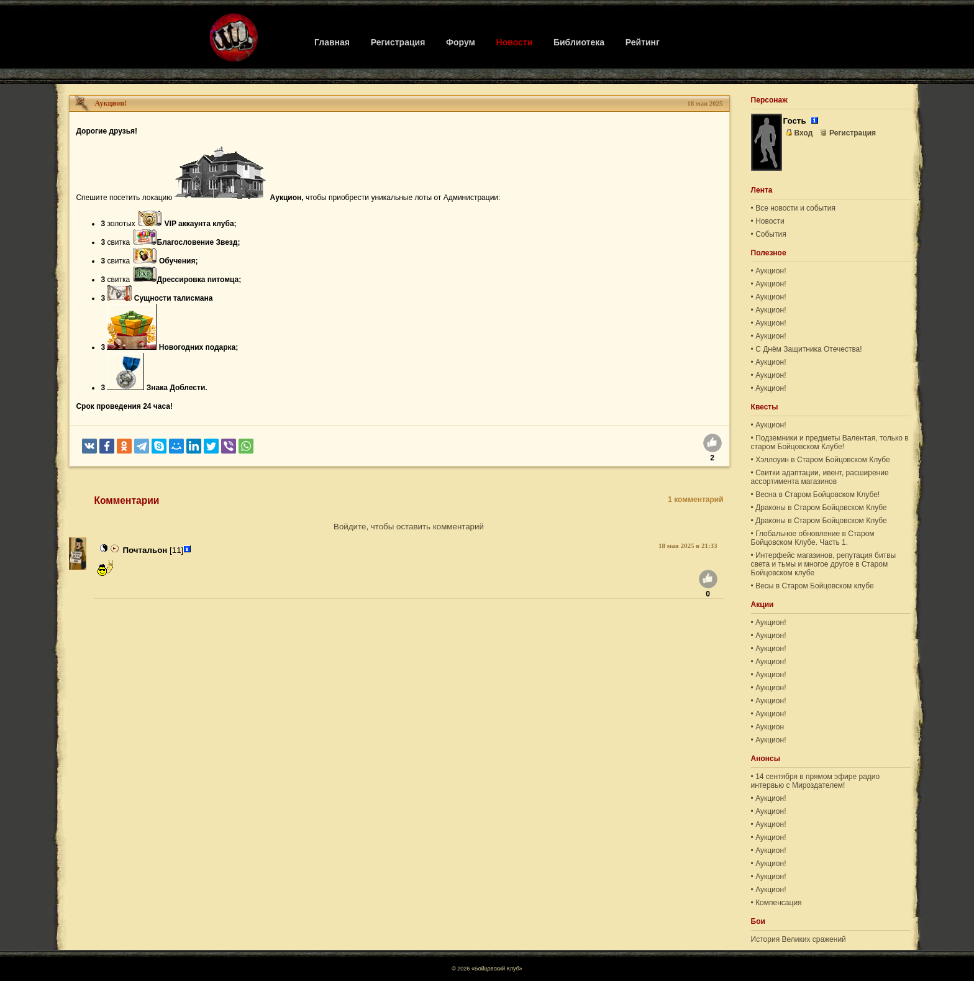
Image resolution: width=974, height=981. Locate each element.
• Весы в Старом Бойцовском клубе (812, 586)
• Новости (768, 221)
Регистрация (398, 42)
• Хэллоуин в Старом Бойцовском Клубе (820, 459)
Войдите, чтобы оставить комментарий (409, 526)
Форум (460, 42)
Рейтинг (643, 42)
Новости (514, 42)
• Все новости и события (793, 208)
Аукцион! (110, 103)
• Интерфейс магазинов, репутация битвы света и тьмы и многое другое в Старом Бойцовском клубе (823, 564)
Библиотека (578, 42)
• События (768, 234)
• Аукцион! (768, 271)
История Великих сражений (798, 939)
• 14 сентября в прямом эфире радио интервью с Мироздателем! (815, 781)
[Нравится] (712, 444)
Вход (799, 133)
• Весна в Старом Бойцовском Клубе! (815, 494)
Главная (332, 42)
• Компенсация (776, 902)
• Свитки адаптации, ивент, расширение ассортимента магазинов (820, 477)
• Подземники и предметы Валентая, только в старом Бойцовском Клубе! (830, 442)
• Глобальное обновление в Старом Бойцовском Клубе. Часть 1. (813, 538)
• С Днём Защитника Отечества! (806, 349)
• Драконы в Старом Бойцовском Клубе (819, 507)
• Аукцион (768, 727)
